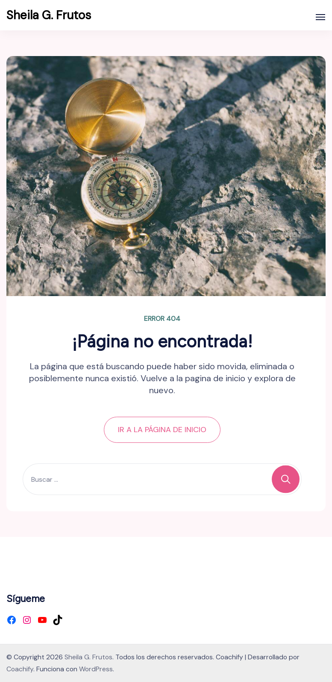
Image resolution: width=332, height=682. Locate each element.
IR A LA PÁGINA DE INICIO (162, 429)
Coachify (19, 668)
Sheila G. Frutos (48, 15)
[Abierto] (320, 17)
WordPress (96, 668)
